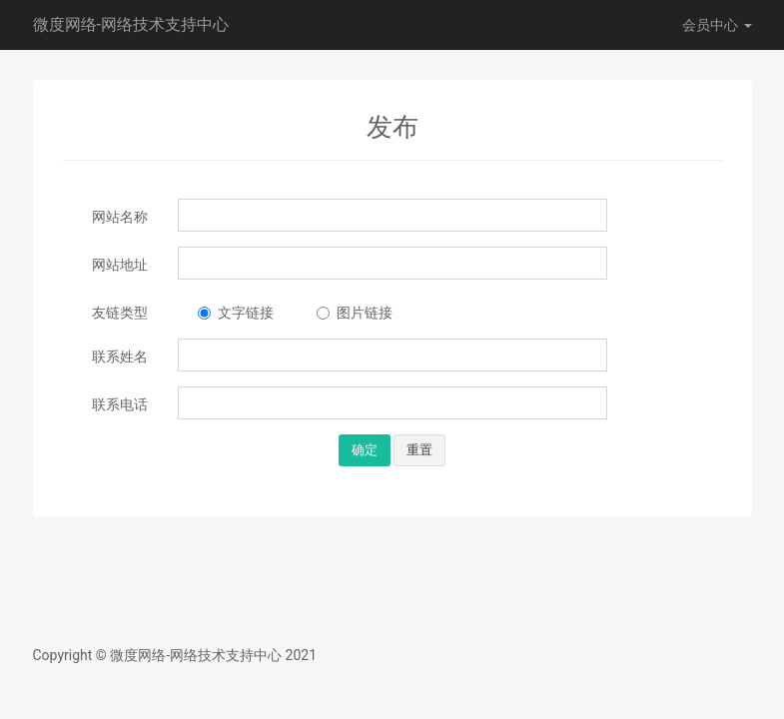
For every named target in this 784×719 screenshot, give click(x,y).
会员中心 (716, 25)
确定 (365, 449)
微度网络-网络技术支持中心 (131, 24)
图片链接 (354, 313)
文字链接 (236, 313)
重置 (419, 449)
